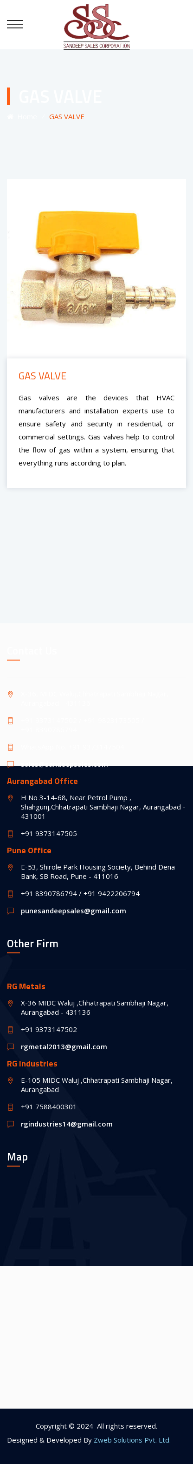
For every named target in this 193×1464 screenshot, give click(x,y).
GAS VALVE (42, 376)
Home (22, 116)
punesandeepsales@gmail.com (73, 910)
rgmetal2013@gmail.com (64, 1046)
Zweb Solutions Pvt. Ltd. (132, 1439)
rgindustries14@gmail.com (67, 1123)
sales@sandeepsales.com (64, 764)
